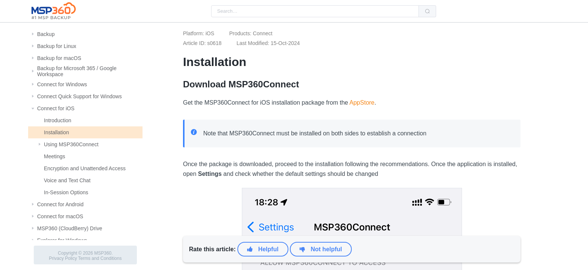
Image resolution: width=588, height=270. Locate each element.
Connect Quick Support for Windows (79, 96)
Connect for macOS (60, 216)
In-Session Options (66, 192)
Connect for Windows (62, 84)
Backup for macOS (59, 58)
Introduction (57, 120)
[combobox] (315, 11)
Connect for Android (60, 204)
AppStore (362, 102)
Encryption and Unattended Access (85, 168)
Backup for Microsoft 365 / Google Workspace (77, 71)
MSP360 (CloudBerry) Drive (69, 228)
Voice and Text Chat (67, 180)
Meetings (54, 156)
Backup (46, 34)
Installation (56, 132)
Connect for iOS (56, 108)
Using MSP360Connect (71, 144)
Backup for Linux (56, 46)
